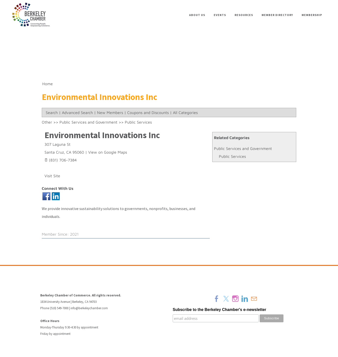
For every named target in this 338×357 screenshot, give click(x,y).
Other (47, 122)
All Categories (185, 112)
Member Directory (277, 15)
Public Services (232, 156)
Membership (312, 15)
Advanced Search (77, 112)
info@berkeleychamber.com (89, 308)
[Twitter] (226, 299)
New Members (110, 112)
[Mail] (254, 299)
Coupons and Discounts (148, 112)
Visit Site (52, 176)
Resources (244, 15)
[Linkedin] (244, 299)
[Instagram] (235, 299)
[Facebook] (216, 299)
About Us (197, 15)
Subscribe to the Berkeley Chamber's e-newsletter (219, 310)
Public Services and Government (243, 148)
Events (220, 15)
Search (52, 112)
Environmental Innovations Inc (102, 135)
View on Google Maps (107, 152)
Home (47, 83)
